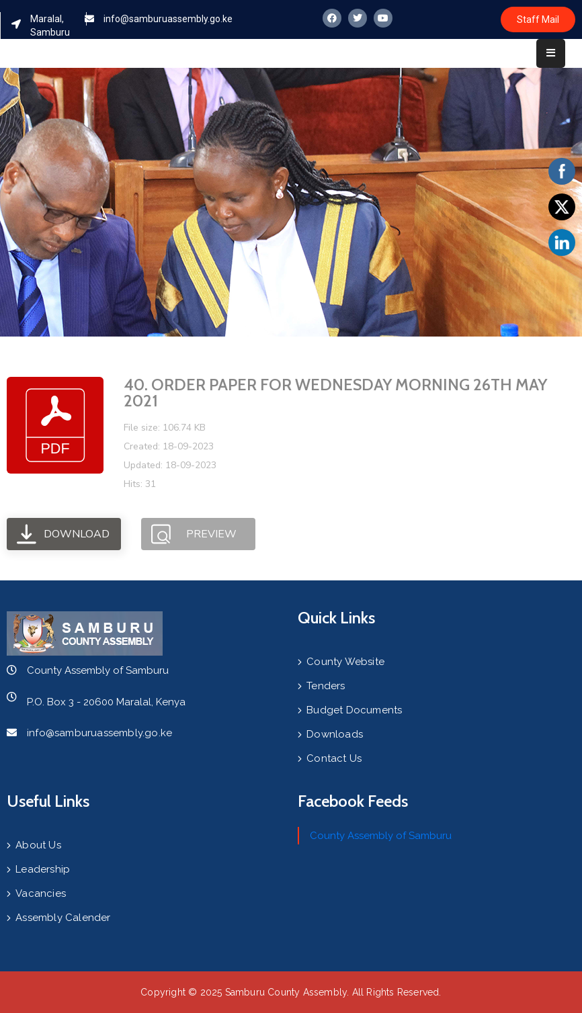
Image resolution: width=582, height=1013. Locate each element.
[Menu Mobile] (550, 53)
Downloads (334, 734)
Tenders (325, 686)
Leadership (42, 869)
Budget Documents (354, 710)
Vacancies (40, 893)
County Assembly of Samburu (381, 836)
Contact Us (334, 758)
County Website (345, 662)
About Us (38, 845)
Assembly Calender (62, 918)
